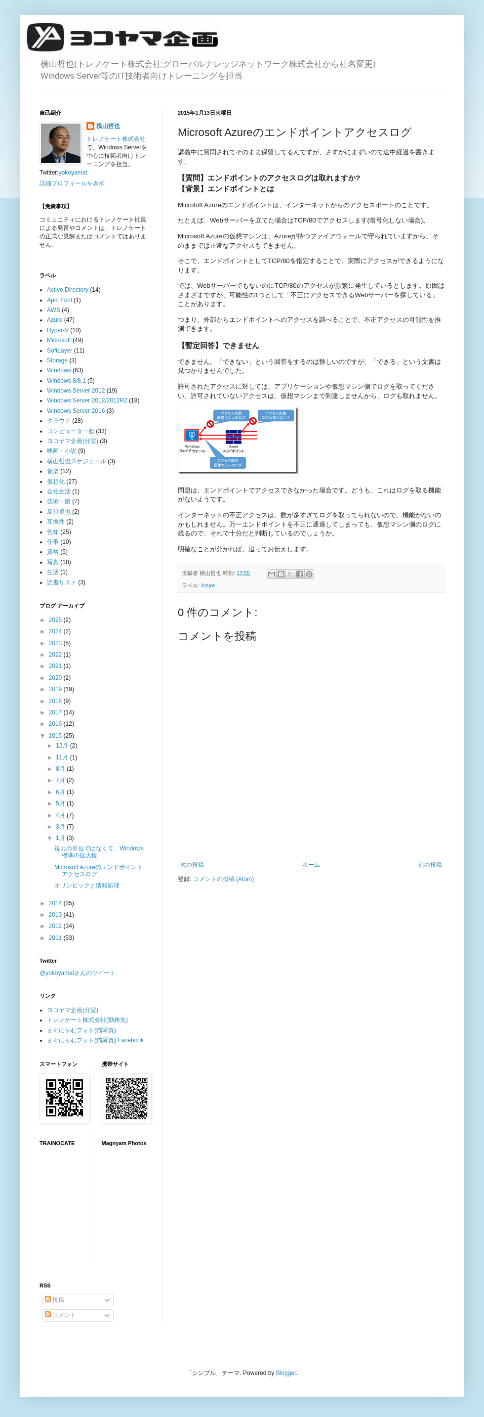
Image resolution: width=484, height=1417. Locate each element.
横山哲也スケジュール (76, 461)
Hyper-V (58, 330)
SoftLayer (59, 350)
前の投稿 (430, 864)
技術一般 (59, 501)
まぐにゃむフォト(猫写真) (81, 1030)
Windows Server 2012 (76, 390)
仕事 (53, 541)
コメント (60, 1315)
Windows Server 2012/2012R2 (87, 400)
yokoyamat (73, 172)
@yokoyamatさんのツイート (78, 973)
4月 (61, 815)
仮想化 (56, 481)
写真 (53, 562)
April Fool (59, 300)
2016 (56, 723)
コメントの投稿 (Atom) (223, 879)
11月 (63, 757)
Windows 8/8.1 (66, 380)
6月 (61, 792)
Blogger (286, 1373)
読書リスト (62, 582)
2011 (56, 937)
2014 (56, 903)
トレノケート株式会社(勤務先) (87, 1020)
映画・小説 (62, 450)
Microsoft (59, 340)
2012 (56, 926)
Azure (208, 585)
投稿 (54, 1299)
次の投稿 (192, 864)
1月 (61, 838)
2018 (56, 701)
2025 (56, 620)
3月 (61, 826)
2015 (56, 735)
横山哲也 (108, 126)
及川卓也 (59, 511)
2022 (56, 654)
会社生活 (59, 491)
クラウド (59, 420)
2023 (56, 643)
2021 (56, 666)
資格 (53, 551)
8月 (61, 768)
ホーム (311, 864)
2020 (56, 677)
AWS (53, 310)
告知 (53, 532)
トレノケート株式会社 (116, 138)
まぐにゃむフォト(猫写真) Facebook (95, 1040)
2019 (56, 689)
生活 (53, 572)
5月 (61, 803)
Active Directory (67, 289)
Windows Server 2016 (76, 410)
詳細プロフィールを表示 (72, 183)
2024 (56, 631)
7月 (61, 780)
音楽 (53, 471)
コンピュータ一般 (70, 431)
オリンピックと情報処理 (87, 885)
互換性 (56, 521)
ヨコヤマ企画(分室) (72, 441)
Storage (57, 360)
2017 (56, 712)
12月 (63, 745)
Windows (59, 370)
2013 (56, 914)
